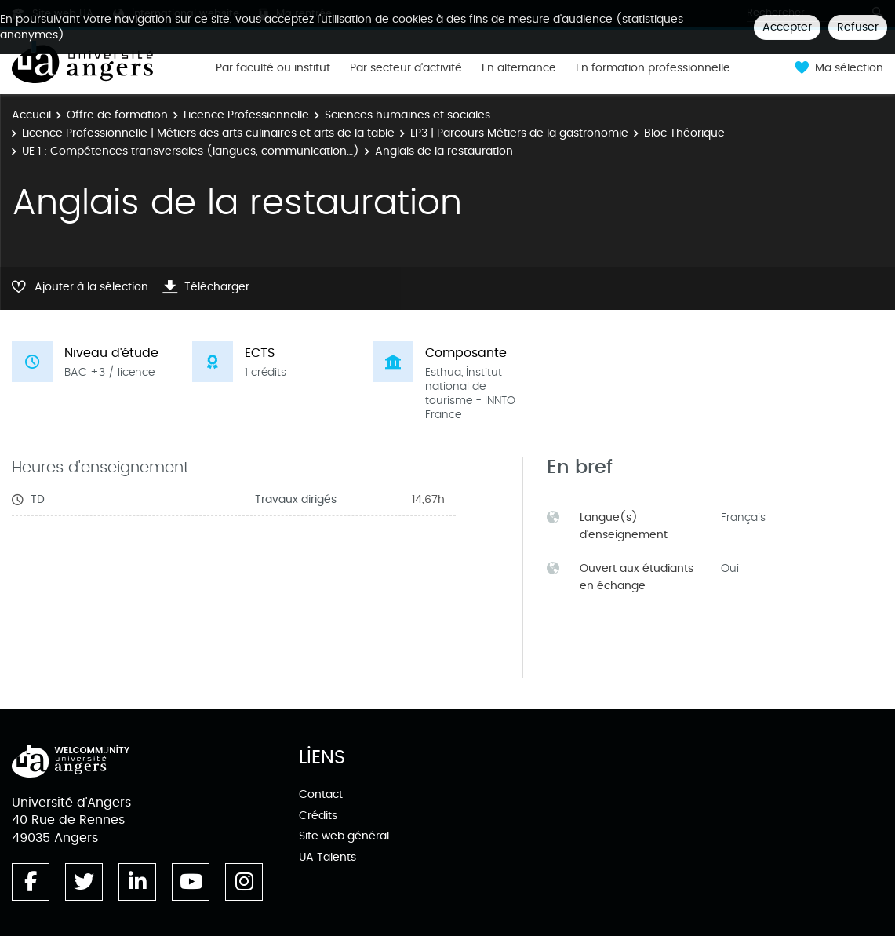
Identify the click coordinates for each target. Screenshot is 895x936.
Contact (321, 794)
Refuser (858, 27)
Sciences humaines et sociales (407, 115)
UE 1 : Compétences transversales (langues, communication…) (190, 151)
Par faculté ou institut (273, 68)
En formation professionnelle (653, 68)
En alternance (519, 68)
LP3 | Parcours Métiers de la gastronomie (519, 133)
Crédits (318, 815)
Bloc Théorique (684, 133)
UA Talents (327, 857)
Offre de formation (117, 115)
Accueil (31, 115)
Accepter (787, 27)
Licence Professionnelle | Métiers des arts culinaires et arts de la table (208, 133)
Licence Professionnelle (246, 115)
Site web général (344, 836)
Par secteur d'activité (406, 68)
